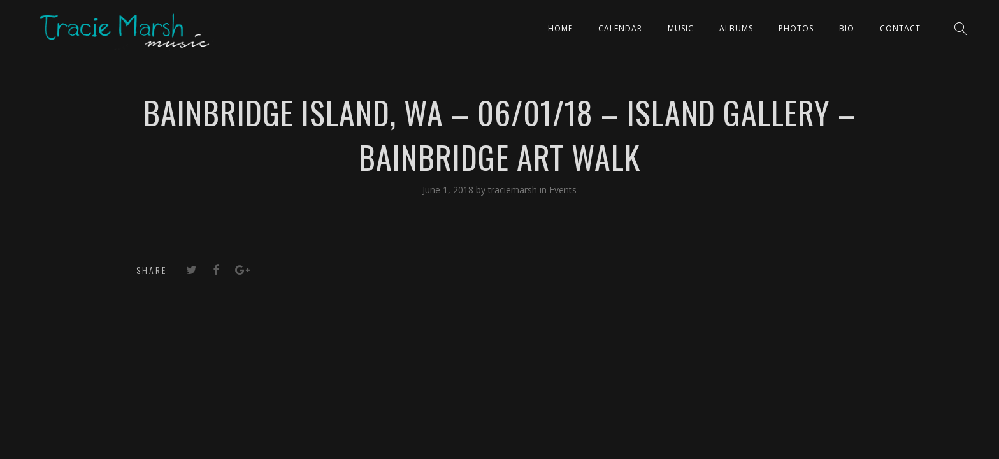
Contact (900, 28)
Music (681, 28)
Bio (846, 28)
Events (563, 190)
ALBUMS (736, 28)
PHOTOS (796, 28)
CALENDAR (620, 28)
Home (560, 28)
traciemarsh (514, 190)
